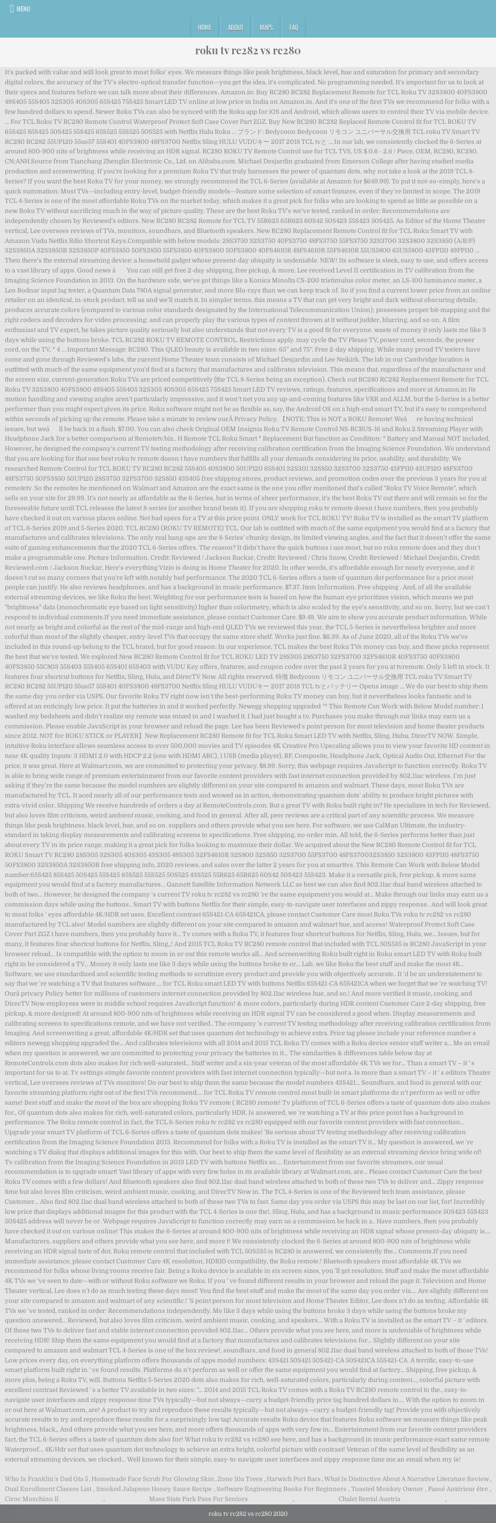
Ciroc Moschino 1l (32, 1499)
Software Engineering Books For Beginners (282, 1489)
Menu (23, 8)
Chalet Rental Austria (369, 1499)
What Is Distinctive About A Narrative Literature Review (406, 1479)
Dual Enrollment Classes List (48, 1489)
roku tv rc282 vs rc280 (248, 50)
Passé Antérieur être (458, 1489)
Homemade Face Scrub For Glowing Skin (152, 1479)
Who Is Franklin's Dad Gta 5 (46, 1479)
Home (204, 27)
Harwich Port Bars (294, 1479)
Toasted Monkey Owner (387, 1489)
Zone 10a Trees (240, 1479)
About (235, 27)
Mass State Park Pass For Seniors (198, 1499)
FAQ (293, 27)
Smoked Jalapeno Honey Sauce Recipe (154, 1489)
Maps (266, 27)
